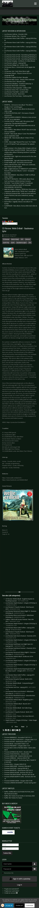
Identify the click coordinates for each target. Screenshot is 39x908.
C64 (30, 242)
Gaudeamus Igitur (22, 242)
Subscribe (7, 853)
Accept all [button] (9, 905)
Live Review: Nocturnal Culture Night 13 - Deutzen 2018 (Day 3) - (21, 612)
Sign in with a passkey (19, 879)
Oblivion (27, 239)
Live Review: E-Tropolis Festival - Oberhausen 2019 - (20, 608)
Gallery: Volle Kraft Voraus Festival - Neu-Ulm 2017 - (20, 620)
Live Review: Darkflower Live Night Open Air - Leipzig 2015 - (19, 645)
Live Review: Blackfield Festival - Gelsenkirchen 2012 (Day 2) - (20, 697)
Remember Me (8, 873)
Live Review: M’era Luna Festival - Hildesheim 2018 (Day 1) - (20, 616)
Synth (12, 242)
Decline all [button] (19, 905)
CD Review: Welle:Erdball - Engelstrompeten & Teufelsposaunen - (20, 600)
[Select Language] (9, 223)
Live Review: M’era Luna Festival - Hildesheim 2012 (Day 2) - (20, 692)
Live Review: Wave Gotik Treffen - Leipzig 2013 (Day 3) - (20, 676)
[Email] (10, 848)
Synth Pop (6, 242)
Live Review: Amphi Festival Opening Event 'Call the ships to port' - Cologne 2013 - (20, 671)
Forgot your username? (11, 891)
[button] (3, 730)
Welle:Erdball (15, 239)
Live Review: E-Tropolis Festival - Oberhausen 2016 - (20, 633)
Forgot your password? (11, 889)
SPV (22, 239)
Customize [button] (29, 905)
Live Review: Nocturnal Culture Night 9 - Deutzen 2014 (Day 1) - (21, 653)
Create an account (11, 893)
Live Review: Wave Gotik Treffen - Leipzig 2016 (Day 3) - (20, 629)
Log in (19, 885)
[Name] (10, 844)
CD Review (6, 239)
